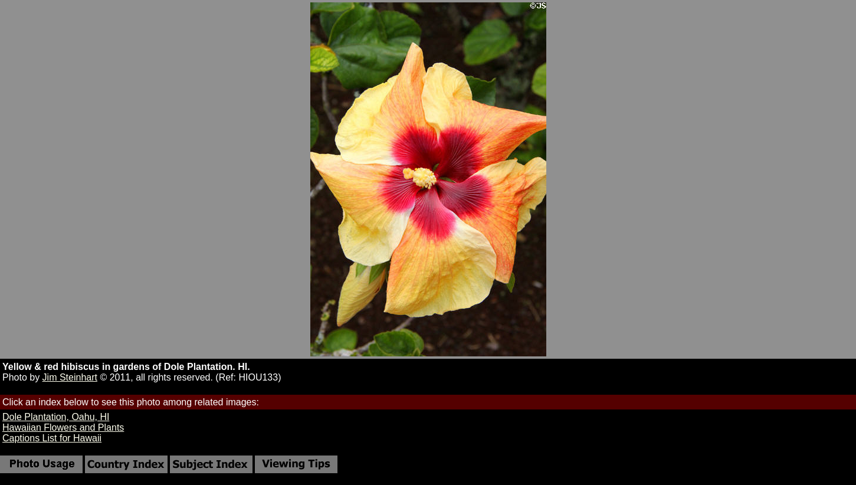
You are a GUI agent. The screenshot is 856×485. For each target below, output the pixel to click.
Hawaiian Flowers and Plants (63, 427)
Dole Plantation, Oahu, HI (55, 417)
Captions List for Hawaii (51, 438)
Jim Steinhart (69, 377)
